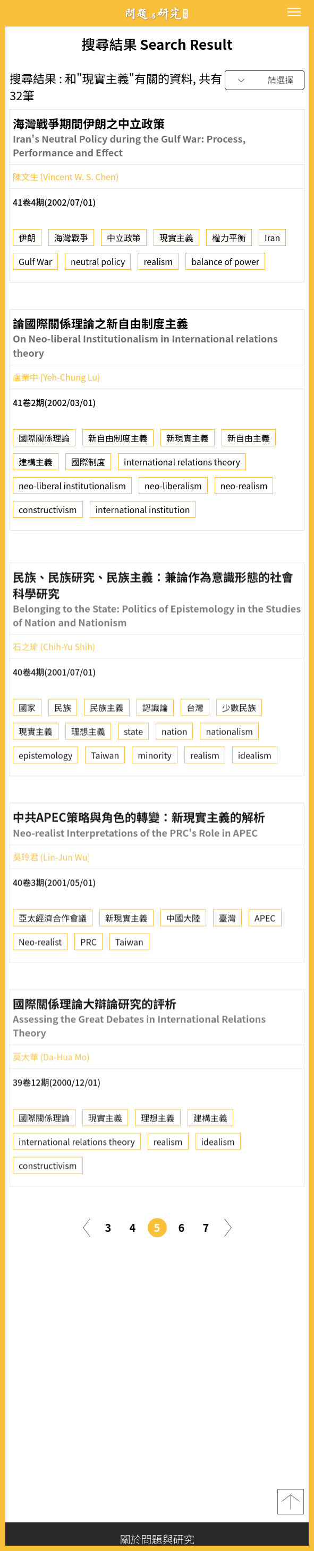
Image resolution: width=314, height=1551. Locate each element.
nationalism (229, 770)
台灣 (194, 747)
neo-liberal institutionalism (72, 489)
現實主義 (176, 242)
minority (155, 794)
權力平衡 (229, 242)
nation (174, 770)
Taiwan (105, 794)
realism (158, 266)
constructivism (48, 513)
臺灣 (227, 957)
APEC (265, 957)
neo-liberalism (173, 489)
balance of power (225, 266)
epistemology (45, 794)
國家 (27, 747)
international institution (143, 513)
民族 (62, 747)
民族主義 (107, 747)
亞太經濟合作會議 (53, 957)
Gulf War (35, 266)
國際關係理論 (44, 442)
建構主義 (36, 466)
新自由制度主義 (118, 442)
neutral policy (98, 266)
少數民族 (239, 747)
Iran (272, 242)
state (133, 770)
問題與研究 (157, 13)
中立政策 (124, 242)
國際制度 (88, 466)
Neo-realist (40, 981)
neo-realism (244, 489)
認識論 (155, 747)
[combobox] (264, 80)
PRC (88, 981)
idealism (254, 794)
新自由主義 (248, 442)
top (290, 1501)
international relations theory (182, 466)
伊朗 (27, 242)
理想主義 (88, 770)
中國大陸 (183, 957)
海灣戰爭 (71, 242)
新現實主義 (187, 442)
